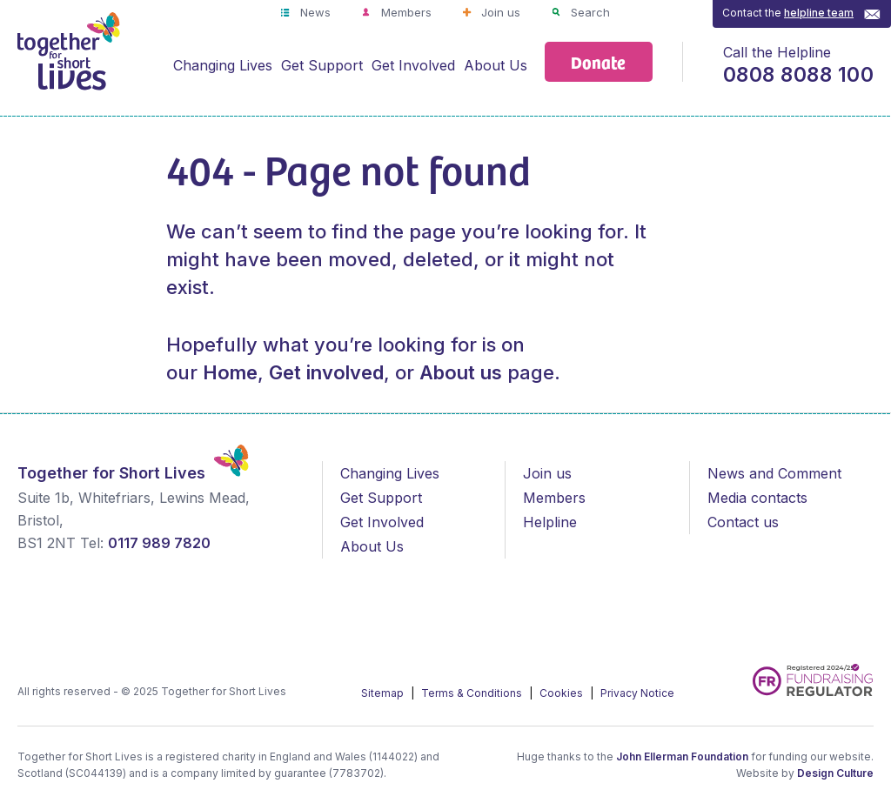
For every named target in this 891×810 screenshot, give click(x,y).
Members (405, 12)
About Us (495, 65)
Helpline (550, 522)
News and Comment (774, 473)
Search (588, 12)
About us (460, 372)
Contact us (743, 522)
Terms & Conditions (473, 693)
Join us (499, 12)
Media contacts (757, 497)
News (314, 12)
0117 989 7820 (159, 543)
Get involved (326, 372)
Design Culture (835, 773)
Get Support (322, 65)
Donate (598, 61)
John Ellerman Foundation (682, 756)
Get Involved (413, 65)
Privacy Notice (637, 693)
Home (230, 372)
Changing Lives (222, 65)
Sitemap (383, 693)
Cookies (562, 693)
